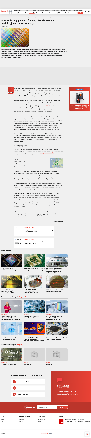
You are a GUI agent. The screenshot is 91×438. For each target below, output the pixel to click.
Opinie (55, 12)
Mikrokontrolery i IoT (56, 10)
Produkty (25, 12)
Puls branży (61, 12)
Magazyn (75, 12)
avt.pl (86, 423)
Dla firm (80, 12)
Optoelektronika (64, 10)
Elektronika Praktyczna (43, 422)
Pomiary (69, 10)
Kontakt (2, 419)
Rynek (15, 12)
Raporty (38, 12)
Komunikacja (47, 10)
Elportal (39, 421)
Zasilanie (34, 10)
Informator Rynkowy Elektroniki (7, 422)
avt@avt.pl (87, 421)
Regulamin (21, 419)
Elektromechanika (40, 10)
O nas (2, 421)
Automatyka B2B (41, 419)
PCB (24, 10)
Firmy (19, 12)
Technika (50, 12)
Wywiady (44, 12)
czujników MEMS (45, 106)
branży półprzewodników (47, 153)
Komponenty (28, 10)
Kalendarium (68, 12)
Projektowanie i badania (77, 10)
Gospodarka (32, 12)
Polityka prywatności (23, 422)
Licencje (21, 421)
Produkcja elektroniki (18, 10)
